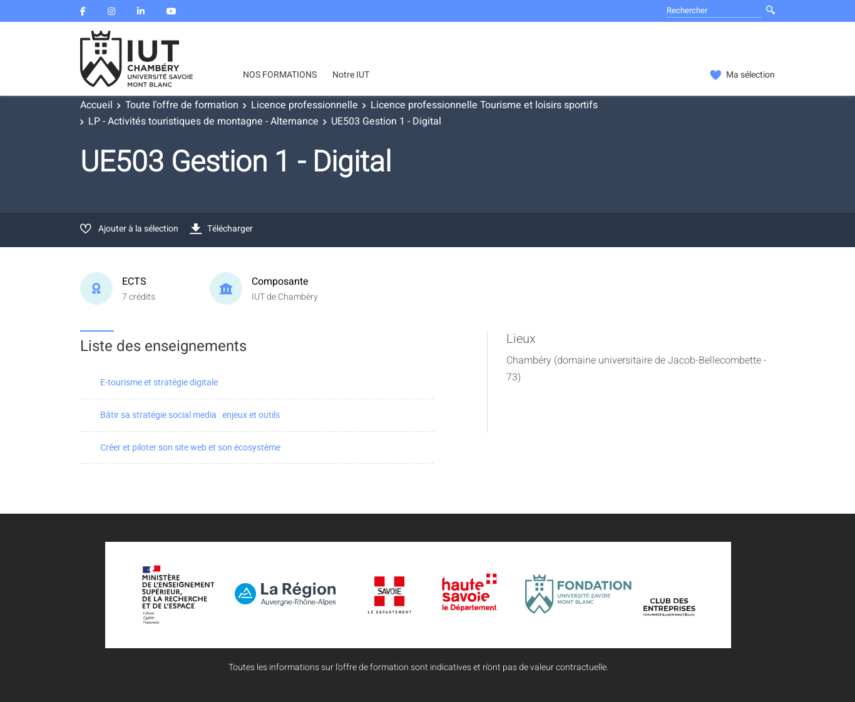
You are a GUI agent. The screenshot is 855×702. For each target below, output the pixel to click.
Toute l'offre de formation (181, 105)
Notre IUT (350, 75)
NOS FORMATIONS (280, 75)
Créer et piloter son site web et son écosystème (190, 447)
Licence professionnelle (304, 105)
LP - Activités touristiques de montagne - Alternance (203, 121)
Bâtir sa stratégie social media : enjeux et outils (190, 414)
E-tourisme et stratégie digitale (159, 382)
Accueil (96, 105)
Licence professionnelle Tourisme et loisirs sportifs (484, 105)
